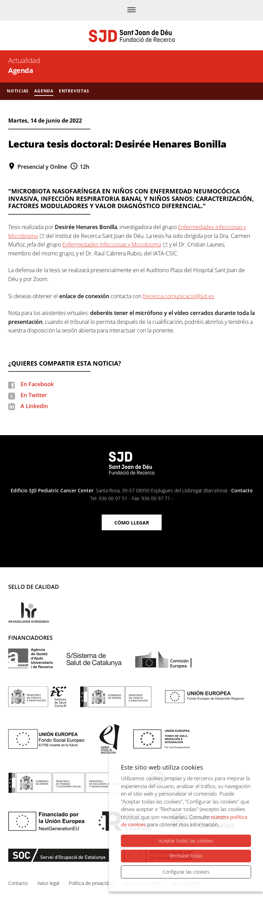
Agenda (20, 70)
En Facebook (37, 384)
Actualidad (24, 60)
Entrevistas (74, 91)
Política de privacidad (91, 883)
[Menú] (131, 10)
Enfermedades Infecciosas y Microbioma (111, 244)
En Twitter (34, 395)
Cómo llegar (131, 522)
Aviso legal (48, 883)
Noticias (18, 91)
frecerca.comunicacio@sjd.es (178, 296)
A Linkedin (34, 406)
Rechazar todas (186, 856)
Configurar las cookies (186, 872)
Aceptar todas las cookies (186, 841)
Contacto (242, 490)
